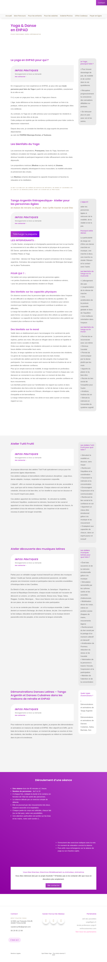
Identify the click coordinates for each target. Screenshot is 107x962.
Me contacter (53, 885)
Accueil (8, 16)
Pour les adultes (51, 16)
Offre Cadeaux (81, 16)
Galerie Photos (66, 16)
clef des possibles (89, 919)
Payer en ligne (96, 16)
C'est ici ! (14, 939)
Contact (101, 2)
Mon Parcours (20, 16)
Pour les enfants (35, 16)
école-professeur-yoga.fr (86, 925)
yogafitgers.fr (91, 922)
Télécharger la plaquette (25, 234)
